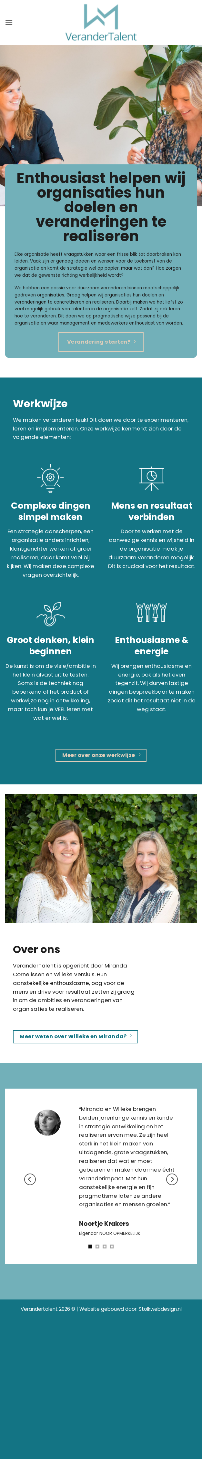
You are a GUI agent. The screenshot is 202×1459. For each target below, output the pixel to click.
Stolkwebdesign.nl (160, 1309)
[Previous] (30, 1179)
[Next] (172, 1179)
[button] (9, 22)
